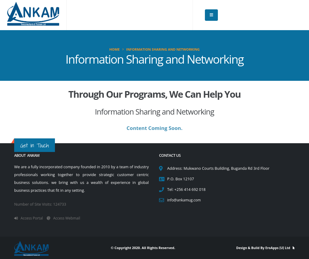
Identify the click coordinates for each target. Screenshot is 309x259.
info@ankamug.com (184, 200)
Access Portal (29, 218)
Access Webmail (66, 218)
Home (114, 49)
